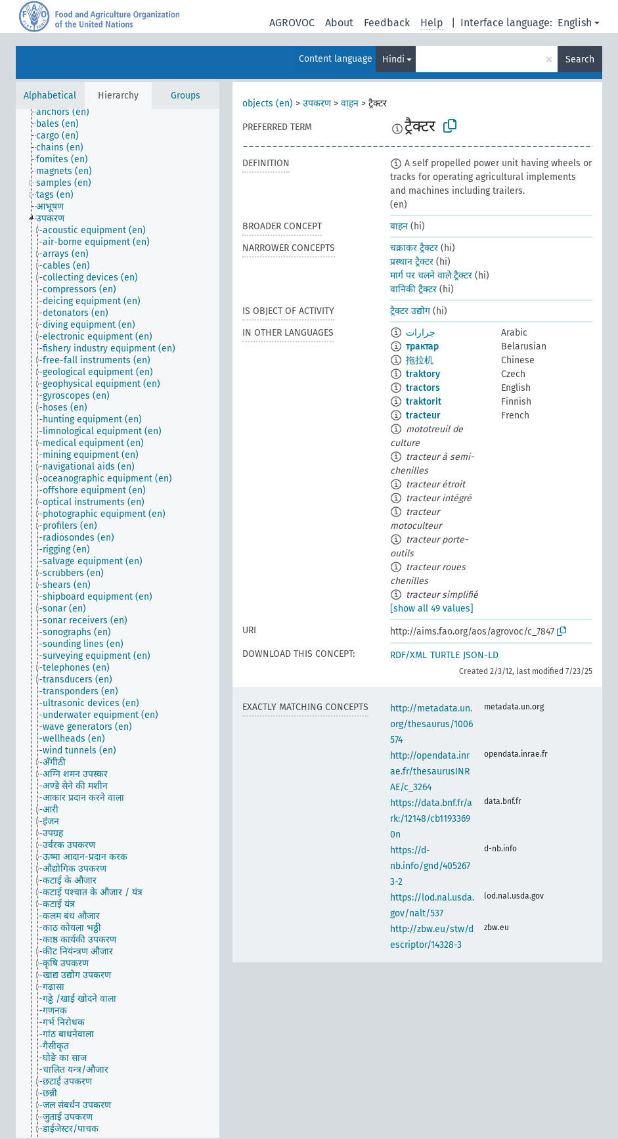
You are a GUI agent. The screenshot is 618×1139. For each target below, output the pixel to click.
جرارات (420, 332)
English (575, 22)
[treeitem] (68, 112)
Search (579, 59)
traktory (423, 374)
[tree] (117, 623)
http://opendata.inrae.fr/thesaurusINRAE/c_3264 (430, 771)
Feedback (387, 22)
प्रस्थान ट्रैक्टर (411, 261)
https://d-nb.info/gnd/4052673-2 (430, 866)
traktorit (423, 401)
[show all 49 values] (432, 608)
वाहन (350, 103)
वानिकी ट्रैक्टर (413, 289)
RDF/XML (408, 655)
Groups (185, 95)
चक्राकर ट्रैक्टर (414, 248)
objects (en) (267, 103)
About (339, 22)
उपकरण (317, 103)
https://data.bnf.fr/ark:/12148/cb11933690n (431, 818)
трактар (422, 346)
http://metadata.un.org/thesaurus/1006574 (431, 724)
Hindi (393, 59)
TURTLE (445, 655)
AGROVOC (292, 22)
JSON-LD (480, 655)
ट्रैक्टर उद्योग (410, 311)
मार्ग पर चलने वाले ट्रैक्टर (431, 275)
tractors (423, 387)
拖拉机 (419, 360)
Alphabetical (50, 95)
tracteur (423, 415)
